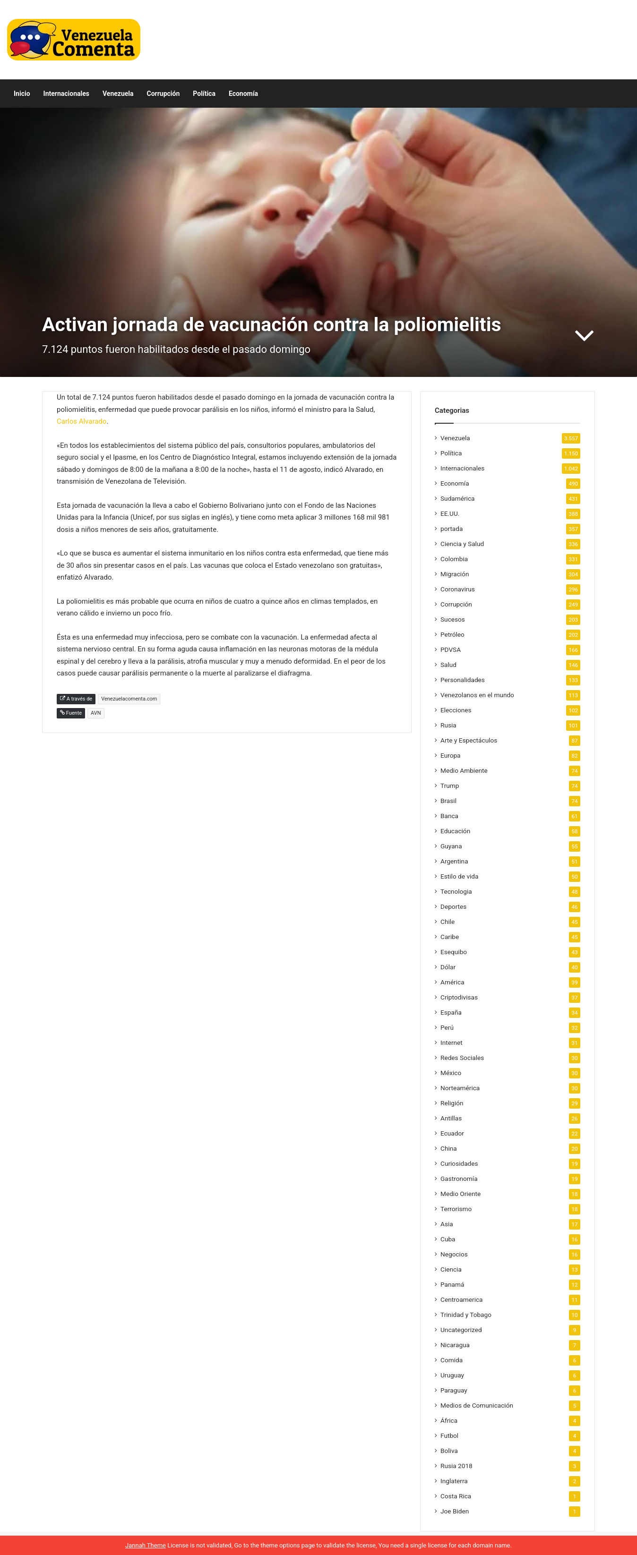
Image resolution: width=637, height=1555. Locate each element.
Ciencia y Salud (462, 543)
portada (451, 528)
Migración (454, 574)
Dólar (448, 967)
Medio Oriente (460, 1193)
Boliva (449, 1450)
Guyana (451, 846)
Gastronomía (459, 1178)
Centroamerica (461, 1299)
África (448, 1420)
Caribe (449, 936)
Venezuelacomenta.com (129, 699)
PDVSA (450, 649)
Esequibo (453, 952)
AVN (96, 713)
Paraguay (453, 1390)
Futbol (449, 1435)
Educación (455, 831)
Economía (243, 93)
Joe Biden (454, 1511)
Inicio (22, 93)
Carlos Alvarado (81, 421)
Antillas (451, 1118)
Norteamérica (460, 1088)
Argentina (454, 861)
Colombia (454, 559)
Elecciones (456, 710)
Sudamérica (457, 498)
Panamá (452, 1284)
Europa (450, 755)
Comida (451, 1360)
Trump (449, 785)
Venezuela (118, 93)
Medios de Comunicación (476, 1405)
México (450, 1073)
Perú (447, 1027)
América (452, 982)
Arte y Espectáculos (468, 740)
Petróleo (452, 634)
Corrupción (163, 93)
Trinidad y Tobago (465, 1314)
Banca (449, 816)
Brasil (448, 800)
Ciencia (451, 1269)
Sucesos (452, 619)
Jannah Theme (145, 1545)
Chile (447, 921)
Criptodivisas (459, 997)
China (448, 1148)
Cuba (447, 1239)
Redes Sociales (462, 1057)
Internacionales (66, 93)
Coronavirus (457, 589)
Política (204, 93)
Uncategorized (461, 1329)
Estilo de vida (459, 876)
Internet (451, 1042)
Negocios (454, 1254)
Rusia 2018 (456, 1466)
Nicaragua (455, 1345)
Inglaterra (454, 1481)
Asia (446, 1224)
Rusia (448, 725)
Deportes (453, 906)
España (451, 1012)
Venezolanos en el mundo (477, 695)
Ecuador (452, 1133)
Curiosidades (459, 1163)
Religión (452, 1103)
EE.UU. (449, 513)
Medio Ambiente (464, 770)
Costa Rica (455, 1496)
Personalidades (462, 680)
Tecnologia (456, 891)
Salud (448, 664)
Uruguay (452, 1375)
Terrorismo (456, 1209)
